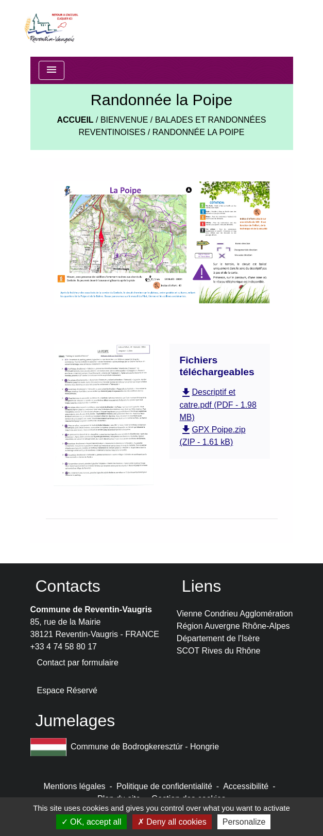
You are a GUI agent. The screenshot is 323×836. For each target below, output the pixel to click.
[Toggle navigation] (51, 70)
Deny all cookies (172, 821)
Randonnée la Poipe (198, 132)
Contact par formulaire (77, 662)
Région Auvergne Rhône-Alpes (233, 626)
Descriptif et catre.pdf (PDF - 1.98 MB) (218, 405)
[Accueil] (51, 28)
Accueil (75, 119)
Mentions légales (75, 786)
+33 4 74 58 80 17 (63, 646)
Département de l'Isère (218, 638)
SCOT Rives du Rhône (218, 650)
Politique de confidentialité (164, 786)
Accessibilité (245, 786)
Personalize (244, 821)
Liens (202, 586)
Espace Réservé (67, 690)
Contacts (68, 586)
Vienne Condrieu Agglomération (235, 613)
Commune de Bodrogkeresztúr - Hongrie (124, 747)
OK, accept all (91, 821)
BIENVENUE (124, 119)
